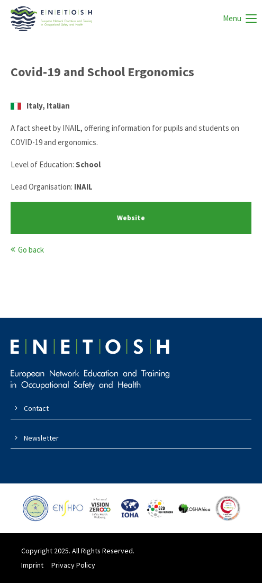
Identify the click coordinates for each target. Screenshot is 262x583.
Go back (31, 250)
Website (131, 217)
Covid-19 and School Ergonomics (102, 72)
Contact (36, 408)
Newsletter (41, 438)
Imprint (32, 565)
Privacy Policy (73, 565)
